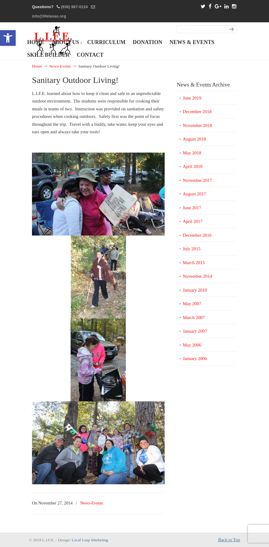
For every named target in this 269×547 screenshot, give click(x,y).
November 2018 (197, 125)
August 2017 (194, 193)
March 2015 (194, 262)
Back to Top (229, 539)
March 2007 (194, 317)
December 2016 (197, 235)
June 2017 (192, 207)
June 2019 (192, 98)
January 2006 (195, 358)
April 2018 (192, 166)
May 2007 (192, 303)
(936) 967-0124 (74, 7)
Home (37, 66)
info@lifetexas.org (49, 16)
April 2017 (192, 221)
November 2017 (197, 180)
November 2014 (197, 276)
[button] (8, 38)
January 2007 (195, 331)
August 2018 (194, 139)
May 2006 (192, 345)
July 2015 (192, 248)
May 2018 (192, 152)
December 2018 (197, 111)
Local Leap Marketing (90, 540)
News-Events (60, 66)
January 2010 (195, 290)
